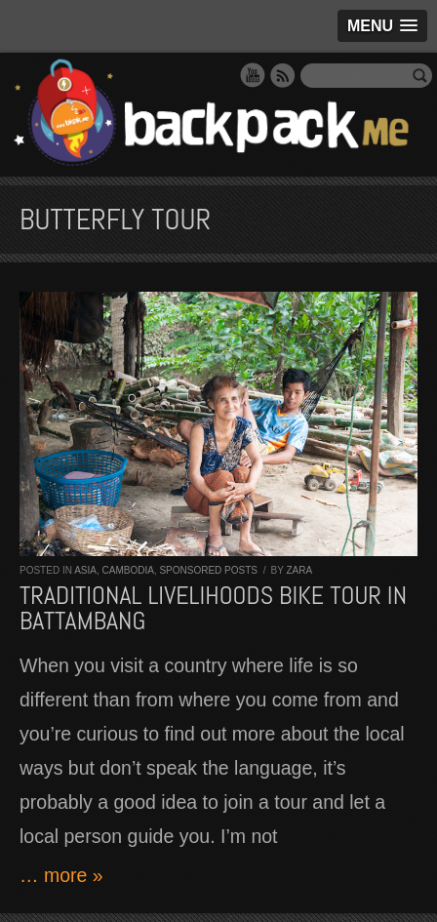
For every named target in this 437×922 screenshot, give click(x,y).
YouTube (252, 75)
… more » (61, 875)
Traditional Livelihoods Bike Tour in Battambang (213, 608)
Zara (299, 570)
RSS (283, 75)
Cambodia (127, 570)
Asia (85, 570)
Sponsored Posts (208, 570)
